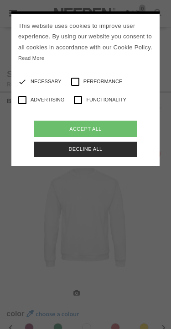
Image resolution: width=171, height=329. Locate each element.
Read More (31, 58)
